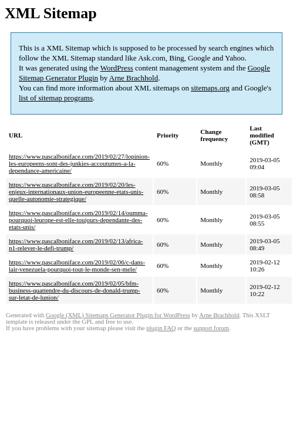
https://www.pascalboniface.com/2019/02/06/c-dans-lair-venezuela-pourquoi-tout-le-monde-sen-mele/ (77, 265)
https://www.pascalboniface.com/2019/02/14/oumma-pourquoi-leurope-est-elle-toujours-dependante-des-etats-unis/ (78, 219)
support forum (211, 328)
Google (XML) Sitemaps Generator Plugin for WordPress (118, 315)
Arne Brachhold (133, 77)
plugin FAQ (161, 328)
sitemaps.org (210, 87)
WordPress (116, 67)
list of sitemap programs (56, 97)
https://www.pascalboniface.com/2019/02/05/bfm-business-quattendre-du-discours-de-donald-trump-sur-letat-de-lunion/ (74, 290)
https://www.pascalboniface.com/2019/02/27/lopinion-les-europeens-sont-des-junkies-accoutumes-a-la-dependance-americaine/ (79, 163)
